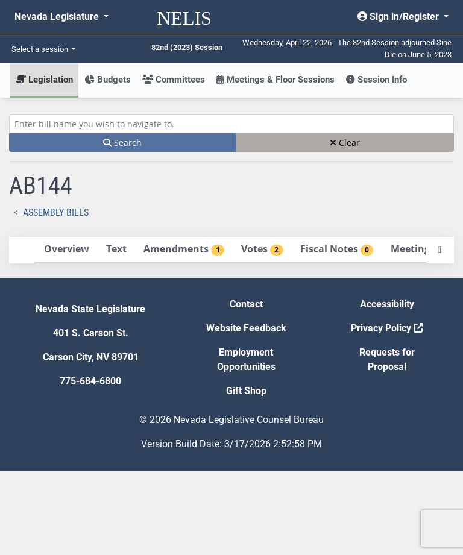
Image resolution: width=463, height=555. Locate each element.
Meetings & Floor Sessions (275, 79)
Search (122, 142)
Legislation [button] (44, 79)
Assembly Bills (56, 212)
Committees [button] (173, 79)
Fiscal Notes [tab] (67, 302)
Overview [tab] (54, 244)
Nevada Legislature (57, 16)
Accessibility (387, 388)
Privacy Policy (387, 412)
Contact (246, 388)
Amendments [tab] (71, 273)
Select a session (40, 49)
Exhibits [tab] (60, 330)
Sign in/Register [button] (399, 16)
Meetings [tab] (61, 316)
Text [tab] (42, 258)
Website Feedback (246, 412)
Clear (345, 142)
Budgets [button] (107, 79)
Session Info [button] (376, 79)
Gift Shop (246, 475)
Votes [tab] (53, 287)
